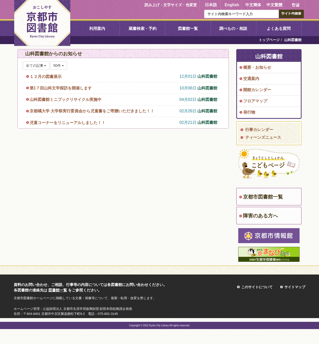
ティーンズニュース (263, 137)
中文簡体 (253, 5)
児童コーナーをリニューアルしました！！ (67, 123)
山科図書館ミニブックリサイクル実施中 (65, 99)
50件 (58, 66)
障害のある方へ (260, 215)
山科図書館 (207, 76)
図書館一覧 (188, 28)
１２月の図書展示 (46, 76)
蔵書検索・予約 (143, 28)
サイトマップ (294, 287)
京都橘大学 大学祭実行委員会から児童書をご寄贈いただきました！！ (92, 111)
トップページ (269, 40)
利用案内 (97, 28)
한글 (296, 5)
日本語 (211, 5)
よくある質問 (279, 28)
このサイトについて (257, 287)
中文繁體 (274, 5)
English (232, 5)
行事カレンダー (259, 130)
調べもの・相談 (233, 28)
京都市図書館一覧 (263, 197)
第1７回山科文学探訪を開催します (61, 88)
